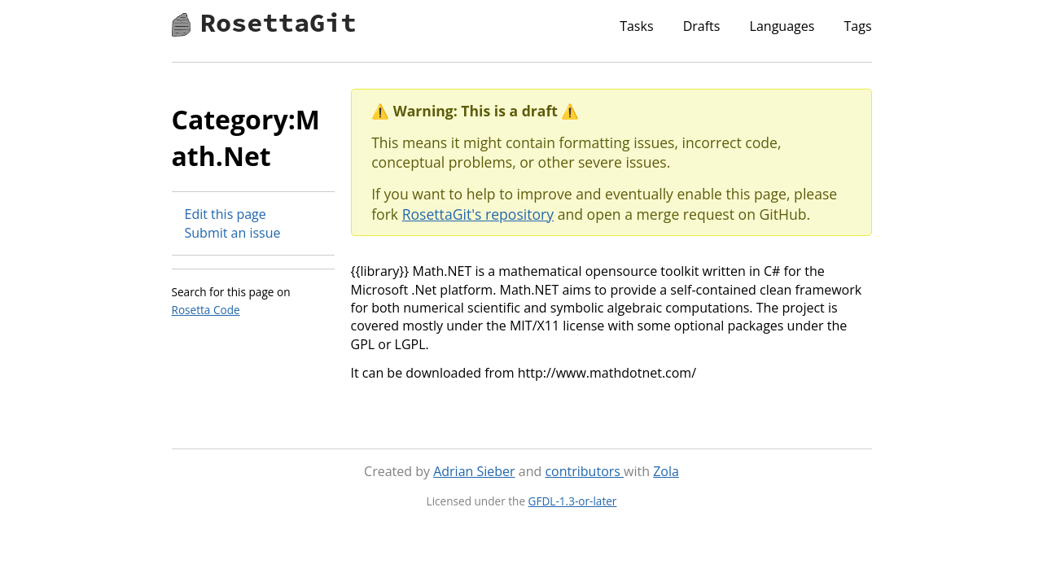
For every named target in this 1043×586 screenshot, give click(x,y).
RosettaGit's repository (478, 214)
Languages (782, 26)
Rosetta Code (206, 309)
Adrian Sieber (474, 471)
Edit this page (225, 214)
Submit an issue (233, 233)
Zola (666, 471)
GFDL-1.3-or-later (572, 501)
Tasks (636, 26)
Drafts (702, 26)
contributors (584, 471)
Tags (857, 26)
